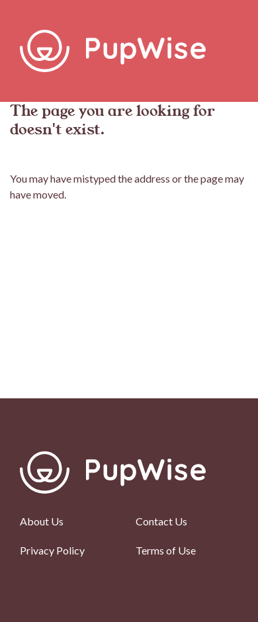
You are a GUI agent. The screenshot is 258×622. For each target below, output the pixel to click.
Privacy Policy (52, 550)
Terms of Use (166, 550)
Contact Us (161, 521)
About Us (42, 521)
